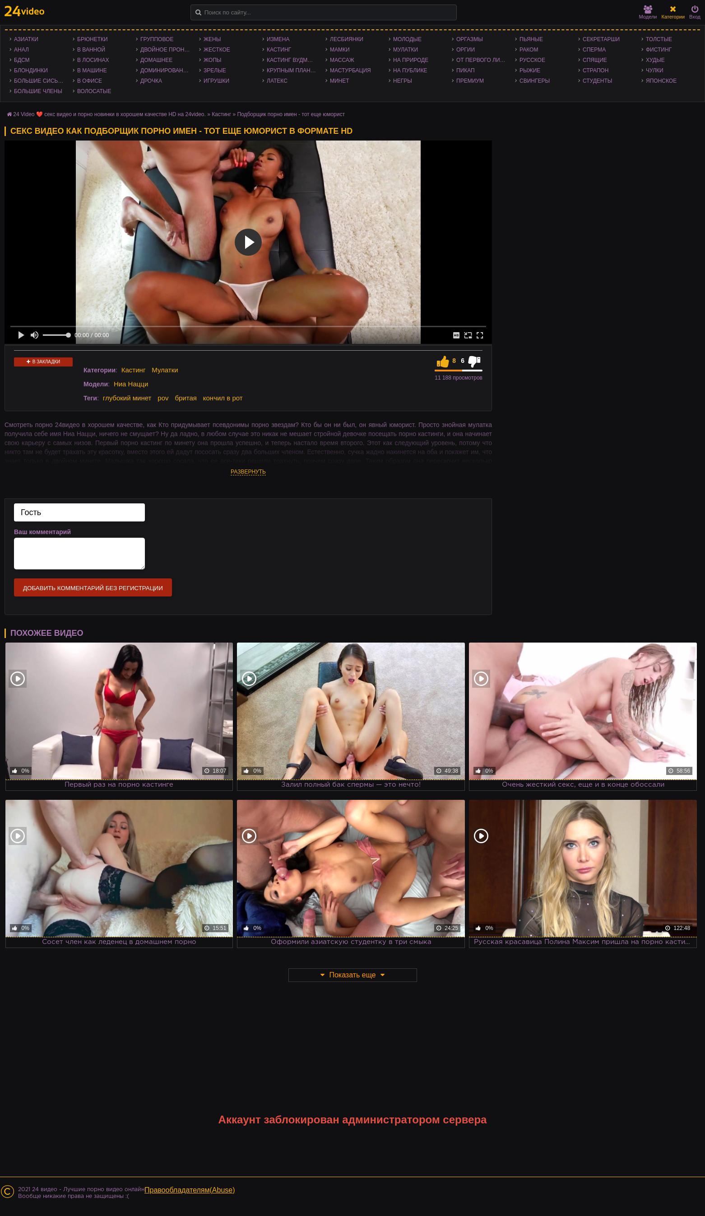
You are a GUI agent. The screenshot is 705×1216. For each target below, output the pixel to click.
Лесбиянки (346, 39)
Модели (648, 12)
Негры (402, 81)
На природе (410, 60)
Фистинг (659, 50)
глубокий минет (127, 398)
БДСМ (22, 60)
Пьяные (531, 39)
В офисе (89, 81)
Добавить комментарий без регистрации (93, 588)
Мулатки (405, 50)
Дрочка (151, 81)
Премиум (470, 81)
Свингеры (534, 81)
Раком (528, 50)
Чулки (654, 70)
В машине (92, 70)
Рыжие (529, 70)
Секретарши (601, 39)
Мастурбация (350, 70)
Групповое (156, 39)
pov (163, 398)
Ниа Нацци (131, 384)
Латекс (277, 81)
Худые (655, 60)
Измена (278, 39)
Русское (532, 60)
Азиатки (26, 39)
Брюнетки (92, 39)
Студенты (597, 81)
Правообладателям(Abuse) (189, 1190)
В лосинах (93, 60)
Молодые (407, 39)
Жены (212, 39)
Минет (339, 81)
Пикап (465, 70)
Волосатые (94, 91)
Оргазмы (469, 39)
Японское (661, 81)
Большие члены (38, 91)
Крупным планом (293, 70)
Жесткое (217, 50)
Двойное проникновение (167, 50)
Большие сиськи (39, 81)
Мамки (340, 50)
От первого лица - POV (483, 60)
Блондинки (31, 70)
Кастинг (279, 50)
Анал (21, 50)
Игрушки (216, 81)
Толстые (659, 39)
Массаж (342, 60)
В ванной (91, 50)
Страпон (595, 70)
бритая (185, 398)
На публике (410, 70)
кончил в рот (223, 398)
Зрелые (215, 70)
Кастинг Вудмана (293, 60)
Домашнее (156, 60)
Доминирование (165, 70)
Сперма (594, 50)
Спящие (595, 60)
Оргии (465, 50)
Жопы (212, 60)
